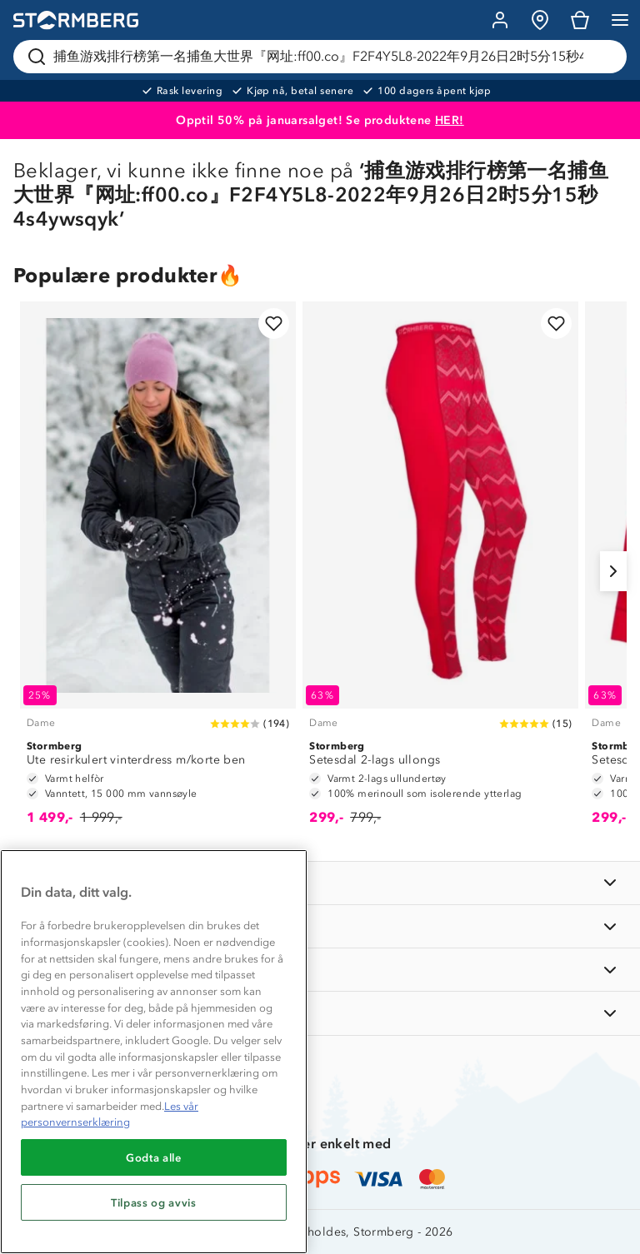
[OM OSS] (320, 926)
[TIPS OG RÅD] (320, 969)
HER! (449, 120)
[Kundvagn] (580, 20)
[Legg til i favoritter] (273, 323)
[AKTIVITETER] (320, 1013)
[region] (154, 1051)
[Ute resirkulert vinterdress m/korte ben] (158, 571)
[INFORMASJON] (320, 883)
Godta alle (154, 1157)
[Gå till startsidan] (75, 20)
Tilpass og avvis (154, 1202)
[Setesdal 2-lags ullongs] (440, 571)
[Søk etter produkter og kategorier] (323, 57)
